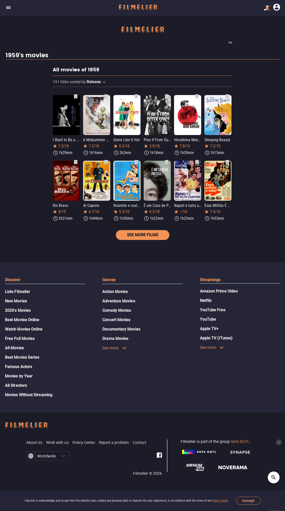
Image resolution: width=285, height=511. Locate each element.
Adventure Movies (118, 301)
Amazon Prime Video (219, 291)
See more (114, 347)
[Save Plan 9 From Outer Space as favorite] (167, 96)
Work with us (57, 442)
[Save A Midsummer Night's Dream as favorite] (106, 96)
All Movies (14, 348)
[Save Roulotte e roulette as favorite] (136, 162)
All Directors (16, 385)
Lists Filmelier (17, 291)
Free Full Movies (20, 338)
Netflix (206, 300)
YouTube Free (212, 310)
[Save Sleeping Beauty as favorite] (227, 96)
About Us (34, 442)
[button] (104, 82)
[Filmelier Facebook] (159, 455)
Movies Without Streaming (28, 395)
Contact (139, 442)
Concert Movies (116, 319)
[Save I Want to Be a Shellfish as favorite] (76, 96)
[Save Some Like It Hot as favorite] (136, 96)
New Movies (16, 301)
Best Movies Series (22, 357)
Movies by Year (19, 376)
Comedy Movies (116, 310)
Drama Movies (115, 338)
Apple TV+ (209, 328)
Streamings (210, 279)
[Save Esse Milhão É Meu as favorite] (227, 162)
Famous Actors (18, 366)
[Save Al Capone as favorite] (106, 162)
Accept (248, 501)
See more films (142, 235)
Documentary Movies (121, 329)
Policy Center (220, 500)
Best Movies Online (22, 319)
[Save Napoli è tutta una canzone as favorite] (197, 162)
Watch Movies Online (24, 329)
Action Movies (115, 291)
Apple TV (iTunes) (216, 338)
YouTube (208, 319)
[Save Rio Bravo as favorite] (76, 162)
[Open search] (274, 477)
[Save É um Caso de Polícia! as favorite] (167, 162)
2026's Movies (18, 310)
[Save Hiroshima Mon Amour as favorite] (197, 96)
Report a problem (114, 442)
